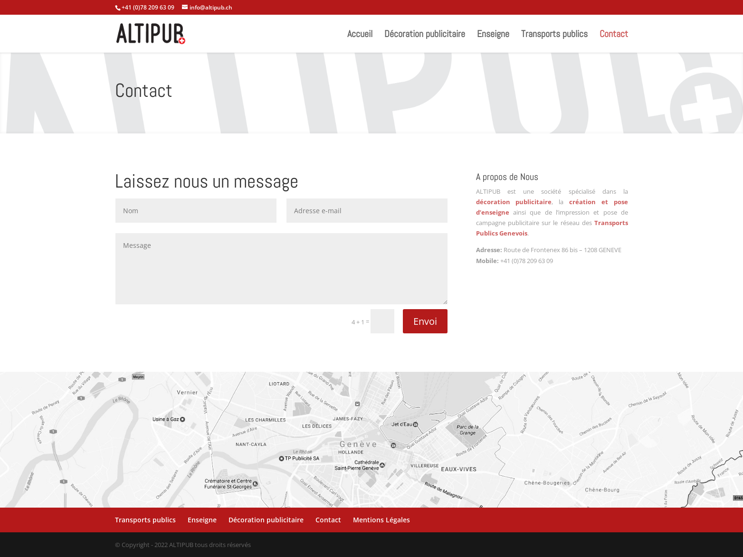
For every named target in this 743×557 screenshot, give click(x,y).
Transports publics (554, 35)
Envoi (425, 321)
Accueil (359, 35)
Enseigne (493, 35)
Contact (614, 35)
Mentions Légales (381, 519)
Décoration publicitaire (424, 35)
